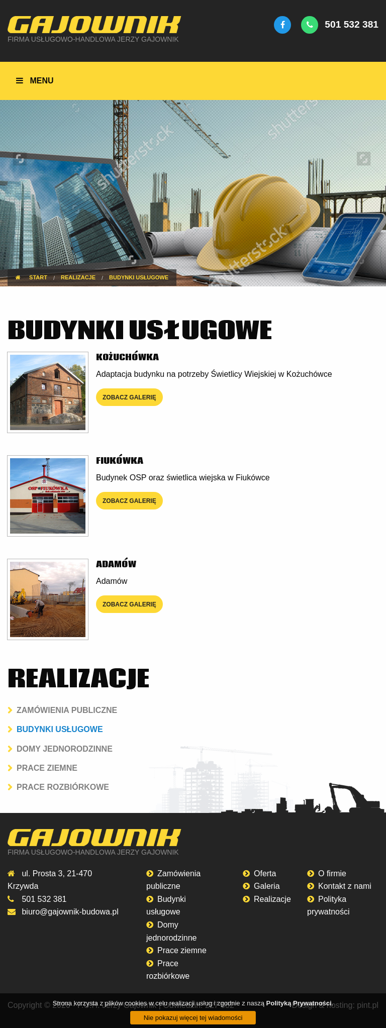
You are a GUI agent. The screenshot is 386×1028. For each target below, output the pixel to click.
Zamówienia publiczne (67, 710)
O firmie (332, 873)
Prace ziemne (47, 768)
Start (31, 277)
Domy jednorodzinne (65, 749)
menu (35, 80)
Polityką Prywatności (299, 1012)
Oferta (265, 873)
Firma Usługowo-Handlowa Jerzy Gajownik (93, 39)
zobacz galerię (129, 397)
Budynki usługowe (60, 729)
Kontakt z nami (344, 886)
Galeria (267, 886)
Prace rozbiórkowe (63, 787)
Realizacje (272, 899)
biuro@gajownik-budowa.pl (70, 911)
